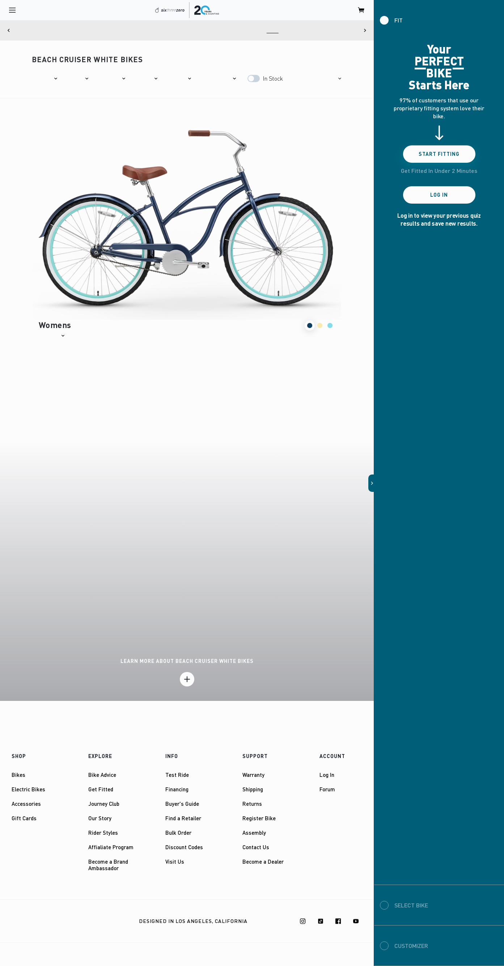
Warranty (253, 774)
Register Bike (259, 818)
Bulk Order (178, 832)
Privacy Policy (81, 922)
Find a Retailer (183, 818)
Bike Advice (102, 774)
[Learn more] (187, 679)
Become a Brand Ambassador (108, 864)
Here (313, 30)
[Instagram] (303, 921)
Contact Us (255, 847)
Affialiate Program (111, 847)
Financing (177, 789)
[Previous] (9, 30)
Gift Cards (24, 818)
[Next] (365, 30)
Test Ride (177, 774)
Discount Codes (184, 847)
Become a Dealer (263, 861)
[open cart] (361, 10)
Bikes (18, 774)
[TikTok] (320, 921)
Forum (327, 789)
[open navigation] (12, 10)
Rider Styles (103, 832)
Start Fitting (439, 154)
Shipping (252, 789)
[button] (45, 78)
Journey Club (103, 803)
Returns (252, 803)
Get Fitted (100, 789)
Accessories (26, 803)
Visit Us (174, 861)
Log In (326, 774)
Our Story (99, 818)
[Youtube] (356, 921)
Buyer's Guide (182, 803)
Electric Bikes (28, 789)
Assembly (254, 832)
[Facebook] (338, 921)
